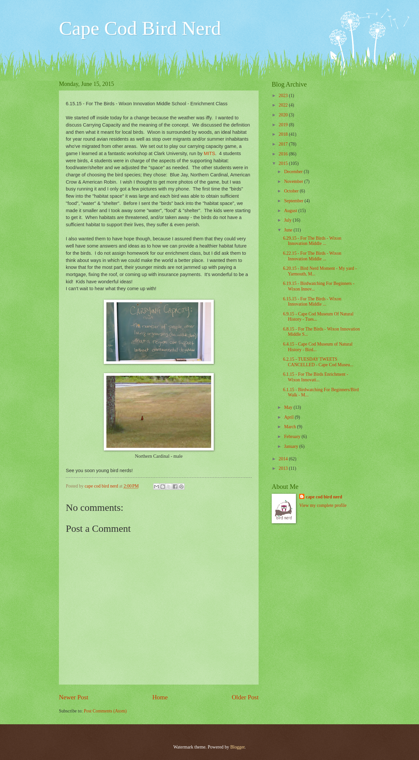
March (290, 426)
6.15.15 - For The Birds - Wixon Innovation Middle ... (312, 301)
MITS (209, 153)
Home (160, 697)
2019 (284, 124)
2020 (284, 114)
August (291, 210)
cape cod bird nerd (324, 496)
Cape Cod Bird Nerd (140, 28)
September (294, 200)
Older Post (245, 697)
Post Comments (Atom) (105, 711)
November (294, 181)
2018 (284, 134)
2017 (284, 144)
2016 (284, 153)
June (289, 230)
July (288, 220)
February (292, 436)
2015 (284, 163)
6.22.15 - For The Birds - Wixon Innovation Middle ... (312, 256)
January (291, 446)
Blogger (237, 747)
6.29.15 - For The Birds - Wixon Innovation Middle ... (312, 241)
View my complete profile (322, 505)
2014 (284, 458)
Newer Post (73, 697)
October (292, 191)
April (289, 417)
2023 (284, 95)
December (294, 171)
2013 (284, 468)
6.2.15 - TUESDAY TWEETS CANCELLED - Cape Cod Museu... (318, 362)
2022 (284, 105)
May (289, 407)
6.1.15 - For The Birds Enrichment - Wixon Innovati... (315, 377)
